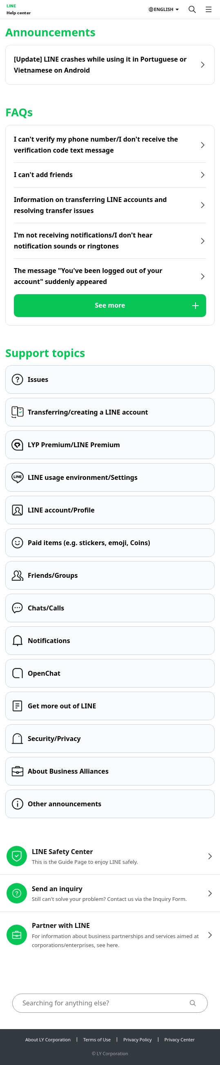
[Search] (192, 9)
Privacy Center (179, 1039)
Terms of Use (97, 1039)
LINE (11, 6)
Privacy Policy (137, 1039)
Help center (19, 13)
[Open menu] (208, 9)
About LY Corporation (48, 1039)
